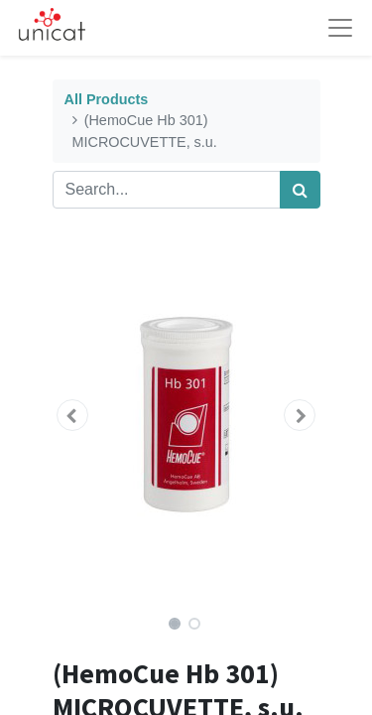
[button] (73, 415)
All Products (106, 99)
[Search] (300, 190)
